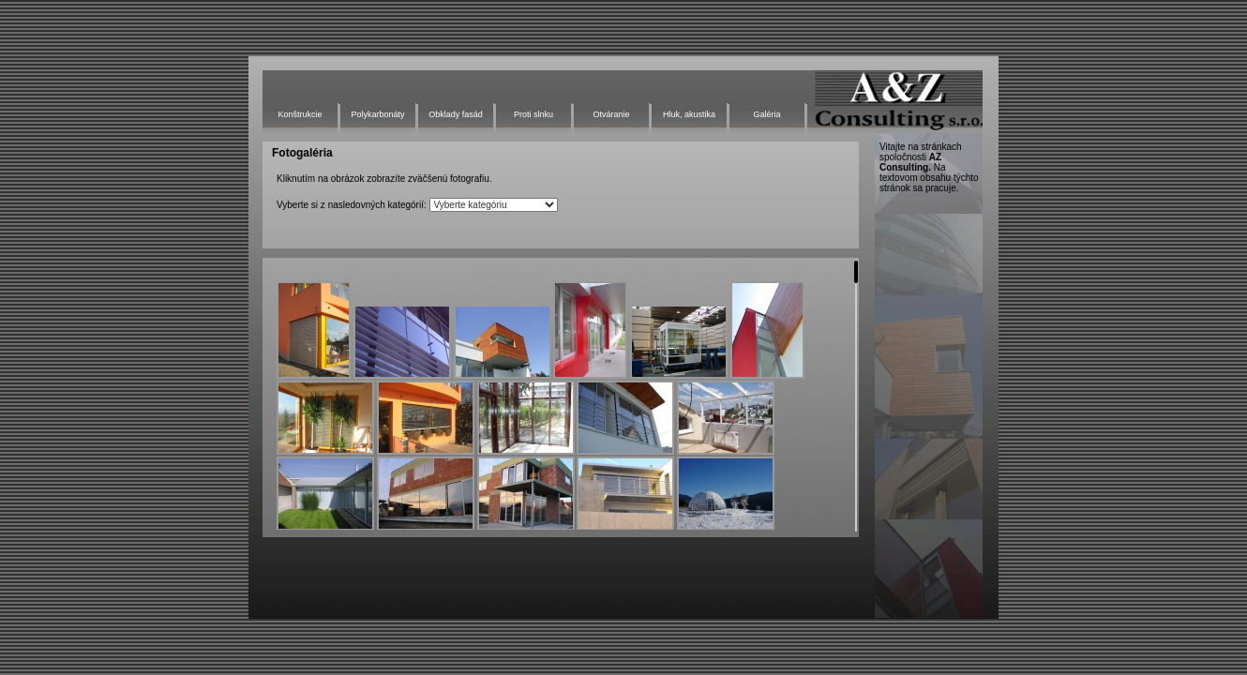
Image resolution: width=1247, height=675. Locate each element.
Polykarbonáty (377, 114)
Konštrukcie (300, 114)
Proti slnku (533, 114)
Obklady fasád (455, 114)
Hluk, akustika (689, 114)
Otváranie (611, 114)
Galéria (766, 114)
